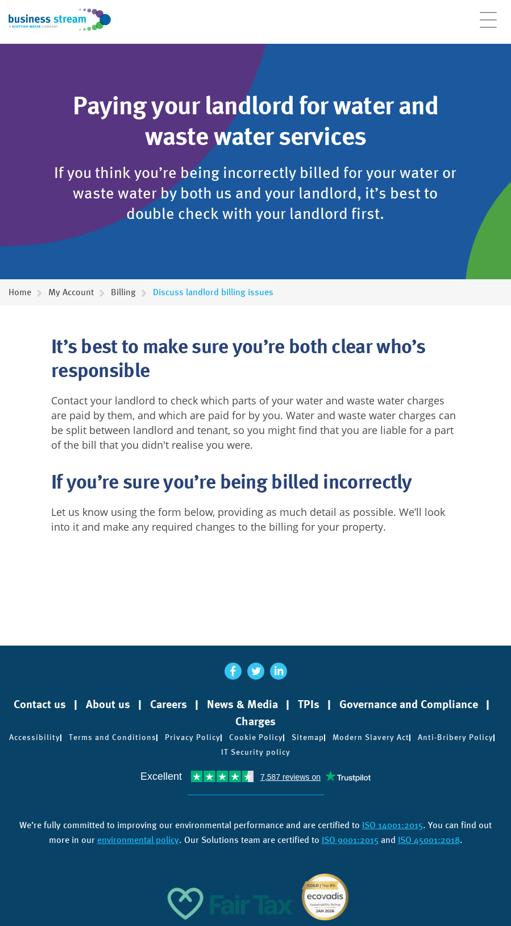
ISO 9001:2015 (350, 839)
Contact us (40, 704)
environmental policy (138, 839)
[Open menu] (488, 25)
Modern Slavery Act (371, 737)
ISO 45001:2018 (429, 839)
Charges (255, 721)
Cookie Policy (256, 737)
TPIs (308, 704)
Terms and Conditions (112, 737)
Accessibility (34, 737)
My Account (71, 292)
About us (108, 704)
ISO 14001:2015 (392, 825)
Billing (123, 292)
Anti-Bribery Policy (455, 737)
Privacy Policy (193, 737)
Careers (168, 704)
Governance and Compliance (408, 704)
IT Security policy (255, 752)
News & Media (242, 704)
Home (20, 292)
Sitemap (308, 737)
